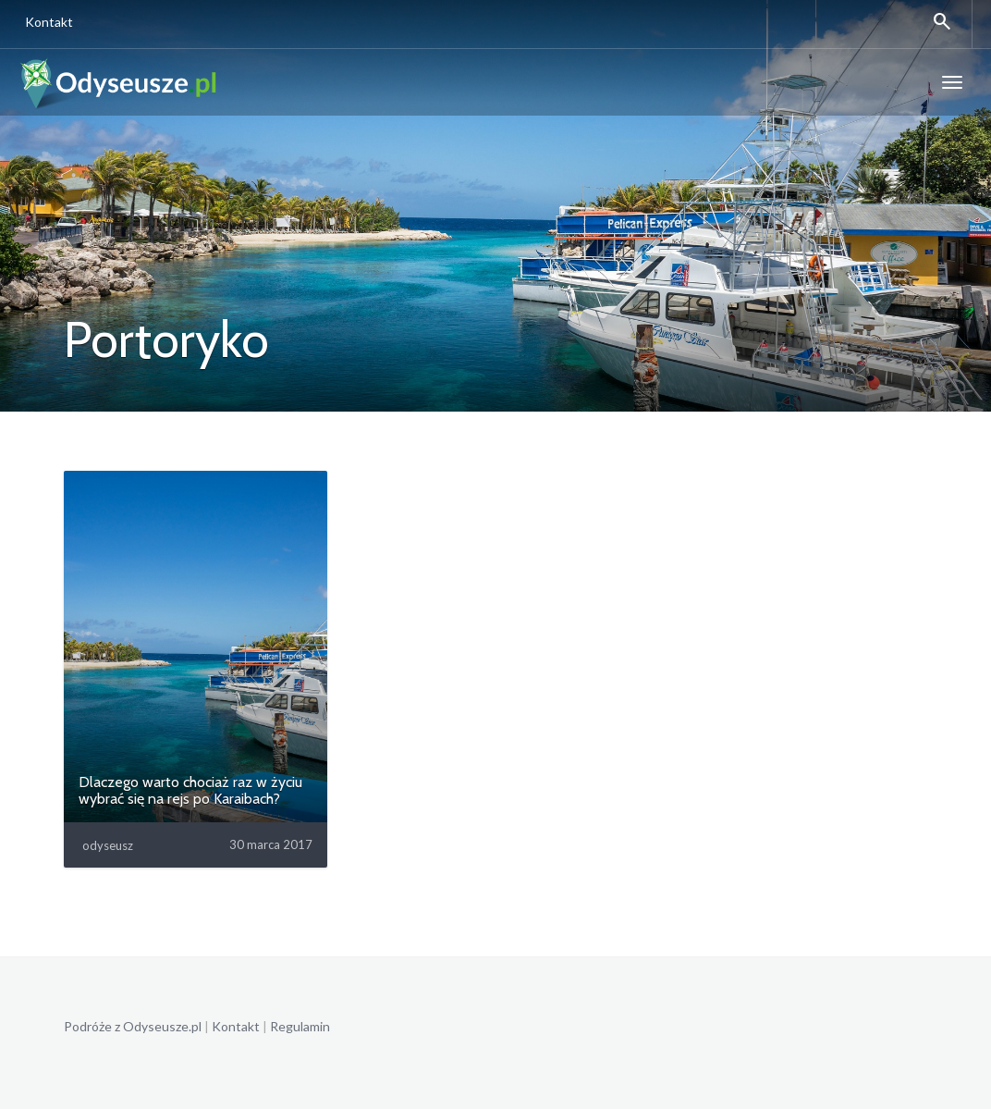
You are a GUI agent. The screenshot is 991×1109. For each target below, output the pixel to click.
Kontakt (45, 21)
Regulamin (300, 1026)
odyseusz (107, 845)
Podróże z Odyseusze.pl (133, 1026)
